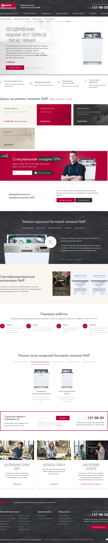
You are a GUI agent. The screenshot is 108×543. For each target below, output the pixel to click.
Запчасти (68, 228)
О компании (41, 515)
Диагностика (40, 228)
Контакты (104, 13)
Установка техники (29, 13)
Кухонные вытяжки (25, 521)
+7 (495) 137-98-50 (40, 55)
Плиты (21, 526)
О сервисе (92, 13)
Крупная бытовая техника (9, 13)
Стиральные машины (6, 515)
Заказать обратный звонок (91, 484)
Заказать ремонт (15, 68)
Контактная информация (45, 518)
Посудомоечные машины (7, 518)
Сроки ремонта (79, 228)
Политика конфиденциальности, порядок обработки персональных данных (69, 539)
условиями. (59, 425)
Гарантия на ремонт (55, 228)
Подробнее (17, 484)
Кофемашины (46, 13)
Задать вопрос (83, 200)
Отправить (63, 418)
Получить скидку (44, 173)
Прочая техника (78, 13)
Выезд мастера (28, 228)
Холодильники (23, 518)
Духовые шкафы (62, 13)
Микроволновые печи (24, 530)
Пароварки (3, 529)
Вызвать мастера (65, 200)
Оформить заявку (20, 121)
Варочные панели (5, 521)
